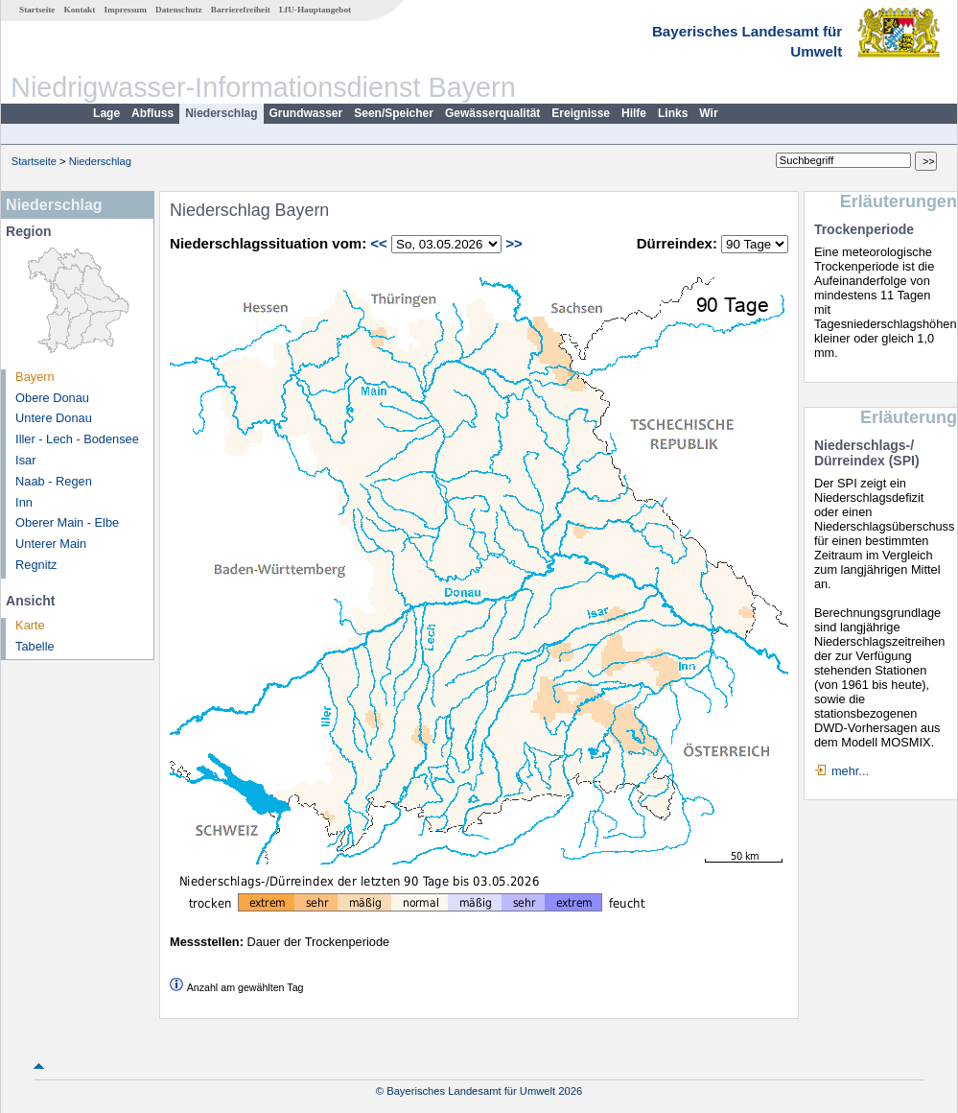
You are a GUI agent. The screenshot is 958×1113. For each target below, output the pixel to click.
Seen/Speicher (393, 113)
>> (514, 243)
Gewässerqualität (492, 113)
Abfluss (152, 113)
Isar (25, 460)
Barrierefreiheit (240, 9)
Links (673, 113)
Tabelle (35, 646)
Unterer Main (50, 543)
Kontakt (80, 9)
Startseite (37, 9)
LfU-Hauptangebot (315, 9)
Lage (106, 113)
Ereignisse (580, 113)
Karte (30, 625)
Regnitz (36, 564)
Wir (708, 113)
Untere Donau (53, 418)
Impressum (126, 9)
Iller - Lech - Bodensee (77, 439)
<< (378, 243)
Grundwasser (306, 113)
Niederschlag (221, 113)
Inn (24, 502)
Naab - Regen (53, 481)
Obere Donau (52, 398)
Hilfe (633, 113)
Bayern (35, 376)
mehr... (850, 771)
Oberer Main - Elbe (67, 522)
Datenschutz (178, 9)
